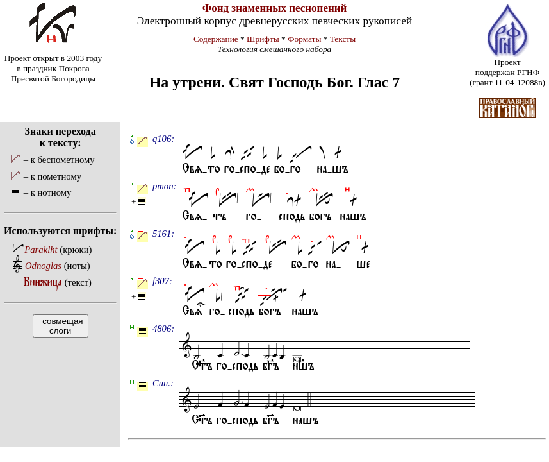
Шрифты (263, 39)
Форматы (304, 39)
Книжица (43, 282)
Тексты (343, 39)
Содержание (215, 39)
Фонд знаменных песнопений (274, 8)
